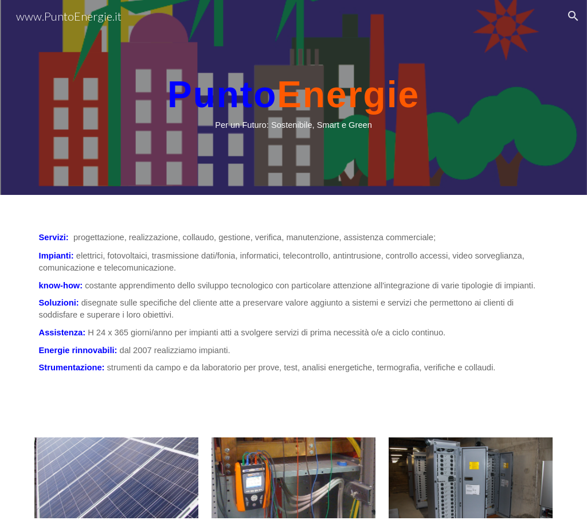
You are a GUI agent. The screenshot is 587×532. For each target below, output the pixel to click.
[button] (573, 16)
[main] (293, 97)
